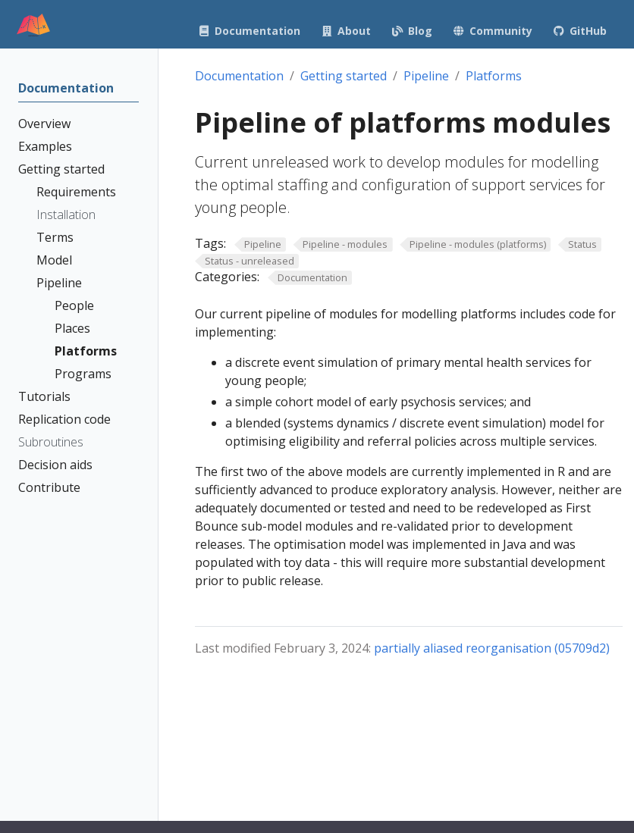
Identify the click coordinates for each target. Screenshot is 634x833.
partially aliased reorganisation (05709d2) (492, 648)
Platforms (494, 75)
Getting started (343, 75)
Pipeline (426, 75)
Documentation (239, 75)
